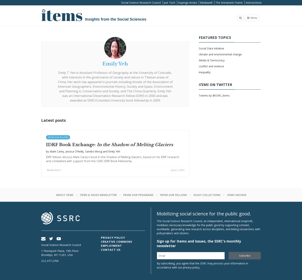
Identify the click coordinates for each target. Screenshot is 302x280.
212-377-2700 (50, 261)
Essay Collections (207, 195)
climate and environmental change (220, 54)
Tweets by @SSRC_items (214, 95)
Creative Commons (116, 241)
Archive (237, 195)
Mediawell (206, 2)
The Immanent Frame (229, 2)
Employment (111, 246)
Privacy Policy (113, 237)
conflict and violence (211, 66)
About (63, 195)
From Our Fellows (58, 137)
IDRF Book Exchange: (109, 144)
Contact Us (111, 250)
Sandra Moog (93, 151)
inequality (205, 72)
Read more (54, 170)
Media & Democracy (212, 60)
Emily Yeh (114, 151)
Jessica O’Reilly (74, 151)
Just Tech (169, 2)
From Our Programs (138, 195)
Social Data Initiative (211, 48)
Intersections (254, 2)
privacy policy (191, 267)
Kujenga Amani (187, 2)
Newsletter (98, 195)
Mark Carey (57, 151)
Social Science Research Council (141, 2)
